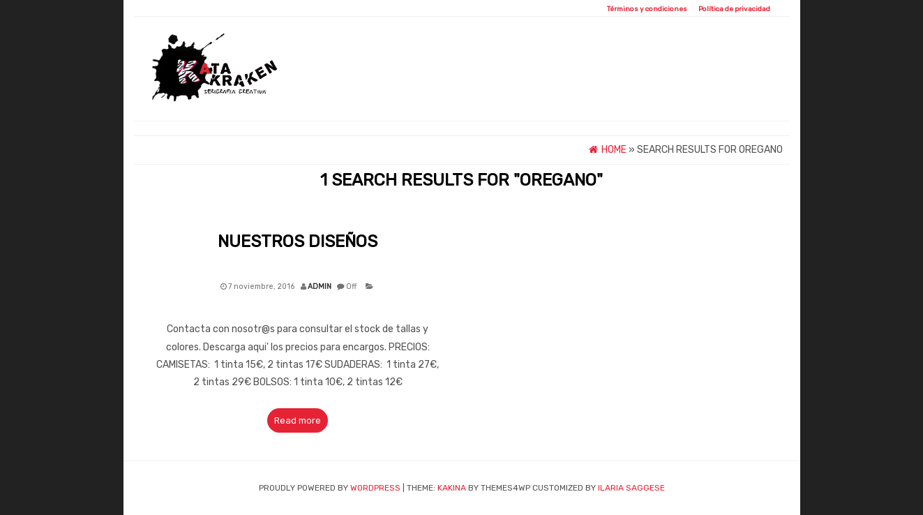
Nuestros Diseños (297, 241)
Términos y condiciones (647, 9)
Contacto (741, 91)
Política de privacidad (734, 9)
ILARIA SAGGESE (631, 488)
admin (319, 286)
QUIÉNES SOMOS (442, 91)
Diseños (520, 91)
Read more (297, 420)
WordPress (375, 488)
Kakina (451, 488)
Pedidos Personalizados (627, 91)
